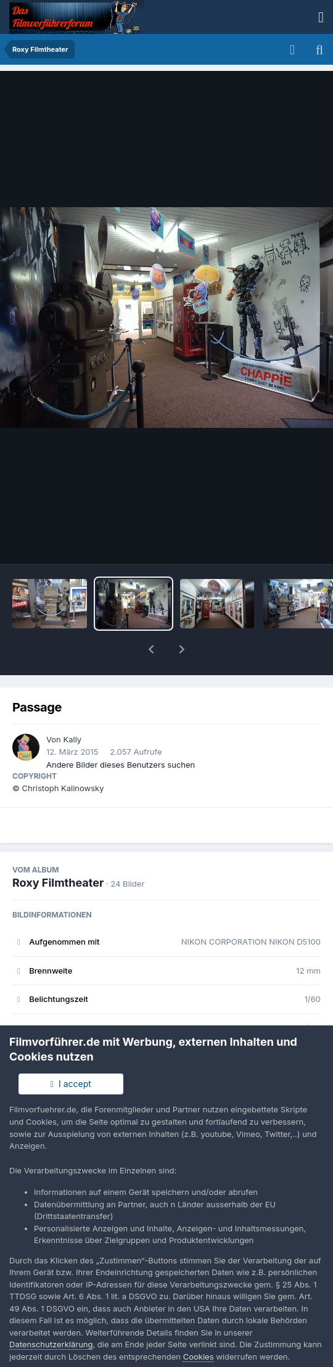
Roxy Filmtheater (58, 850)
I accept (71, 1083)
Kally (72, 707)
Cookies (198, 1356)
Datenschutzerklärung (50, 1344)
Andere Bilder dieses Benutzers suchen (120, 732)
